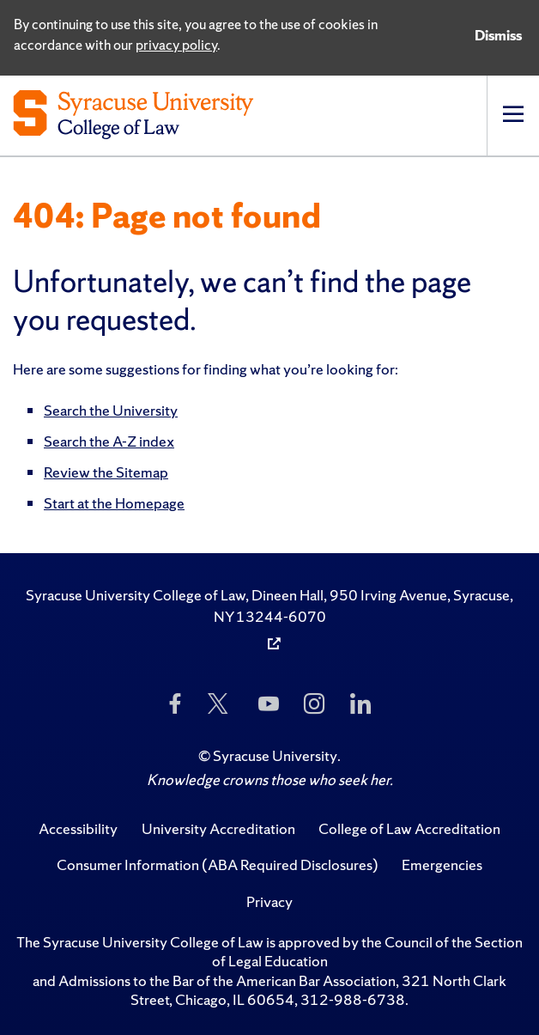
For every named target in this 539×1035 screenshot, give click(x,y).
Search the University (111, 410)
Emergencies (442, 864)
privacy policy (176, 44)
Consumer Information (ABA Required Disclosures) (218, 864)
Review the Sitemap (106, 472)
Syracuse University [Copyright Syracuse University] (275, 755)
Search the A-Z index (109, 441)
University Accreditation (218, 828)
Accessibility (78, 828)
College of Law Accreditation (409, 828)
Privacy (269, 901)
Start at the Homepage (114, 503)
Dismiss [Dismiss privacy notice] (498, 35)
